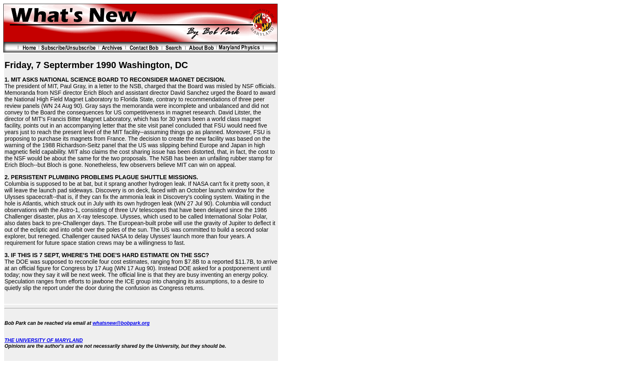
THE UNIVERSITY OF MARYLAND (44, 340)
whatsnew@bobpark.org (121, 323)
